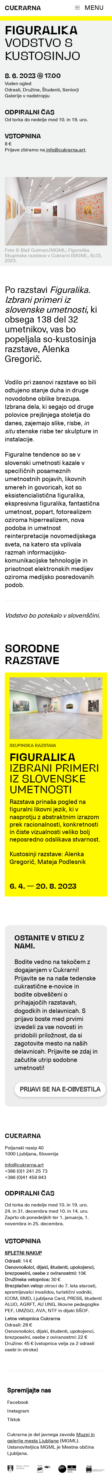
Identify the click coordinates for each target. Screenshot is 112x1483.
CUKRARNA (23, 8)
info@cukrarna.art (65, 150)
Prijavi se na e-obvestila (60, 1089)
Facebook (17, 1402)
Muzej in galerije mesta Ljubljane (51, 1438)
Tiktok (13, 1420)
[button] (90, 8)
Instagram (18, 1411)
